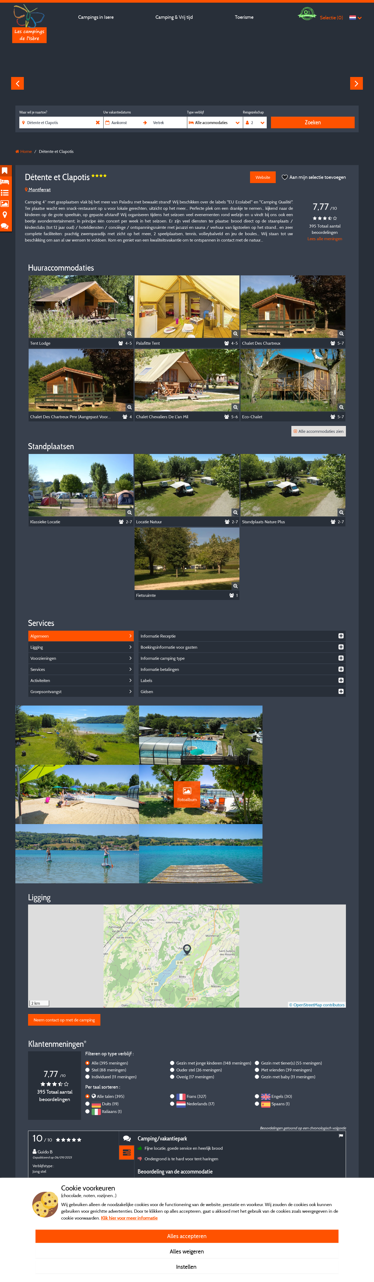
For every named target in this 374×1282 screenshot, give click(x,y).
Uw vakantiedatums (117, 112)
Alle (110, 1012)
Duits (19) (110, 1053)
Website (262, 177)
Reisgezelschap (253, 112)
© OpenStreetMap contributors (317, 954)
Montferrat (38, 190)
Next (356, 83)
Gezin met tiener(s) (291, 1012)
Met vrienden (286, 1019)
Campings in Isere (96, 17)
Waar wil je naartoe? (33, 112)
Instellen (187, 1266)
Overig (195, 1026)
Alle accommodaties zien (319, 431)
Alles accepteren (187, 1236)
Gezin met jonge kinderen (213, 1012)
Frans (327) (196, 1045)
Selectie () (331, 18)
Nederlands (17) (200, 1053)
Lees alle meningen (325, 238)
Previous (17, 83)
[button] (187, 899)
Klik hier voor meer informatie (129, 1218)
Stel (109, 1019)
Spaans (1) (280, 1053)
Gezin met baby (288, 1026)
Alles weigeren (187, 1251)
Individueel (114, 1026)
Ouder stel (199, 1019)
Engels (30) (281, 1045)
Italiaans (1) (112, 1060)
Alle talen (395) (110, 1045)
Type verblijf (195, 112)
